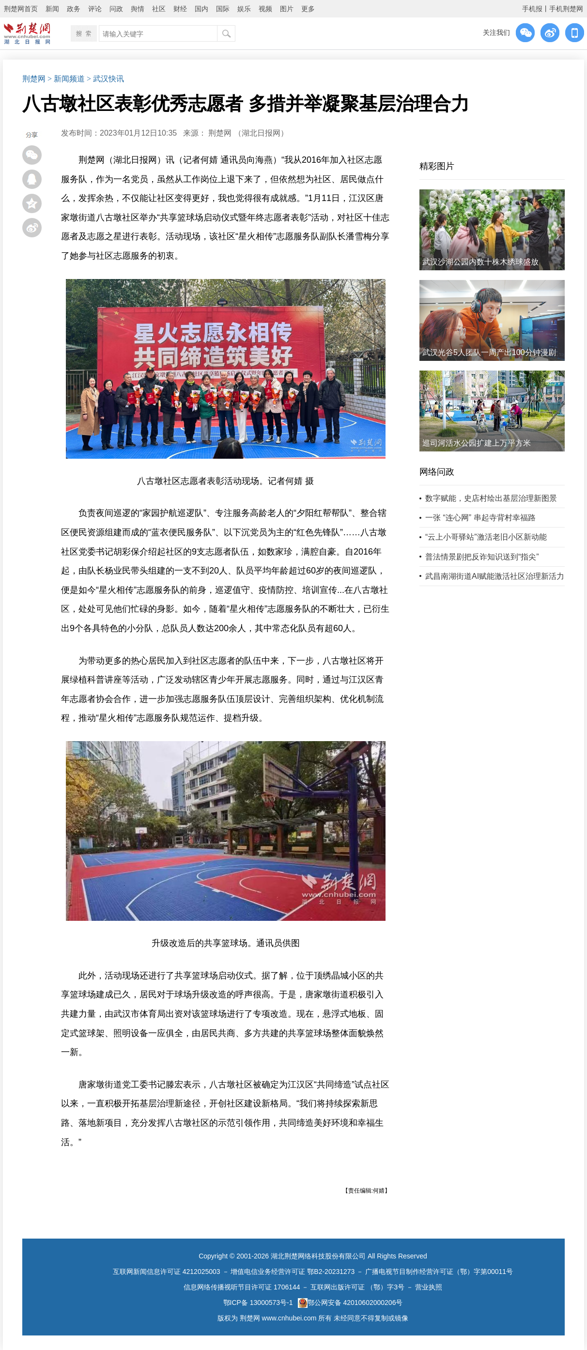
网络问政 (436, 472)
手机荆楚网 (566, 9)
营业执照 (428, 1287)
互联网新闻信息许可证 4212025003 (166, 1271)
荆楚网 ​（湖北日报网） (248, 133)
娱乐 (244, 9)
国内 (201, 9)
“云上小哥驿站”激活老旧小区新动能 (486, 537)
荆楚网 (34, 79)
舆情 (137, 9)
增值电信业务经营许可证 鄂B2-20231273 (293, 1271)
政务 (73, 9)
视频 (265, 9)
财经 (180, 9)
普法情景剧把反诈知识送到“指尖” (482, 557)
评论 (95, 9)
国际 (223, 9)
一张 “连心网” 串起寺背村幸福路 (480, 517)
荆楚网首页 (21, 9)
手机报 (532, 9)
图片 (287, 9)
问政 (116, 9)
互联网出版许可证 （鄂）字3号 (357, 1287)
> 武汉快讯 (105, 79)
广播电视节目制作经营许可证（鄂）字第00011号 (439, 1271)
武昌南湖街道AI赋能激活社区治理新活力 (494, 576)
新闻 (52, 9)
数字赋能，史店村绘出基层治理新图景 (491, 498)
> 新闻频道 (66, 79)
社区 (159, 9)
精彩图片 (436, 166)
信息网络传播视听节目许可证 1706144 (242, 1287)
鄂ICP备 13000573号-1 (258, 1302)
